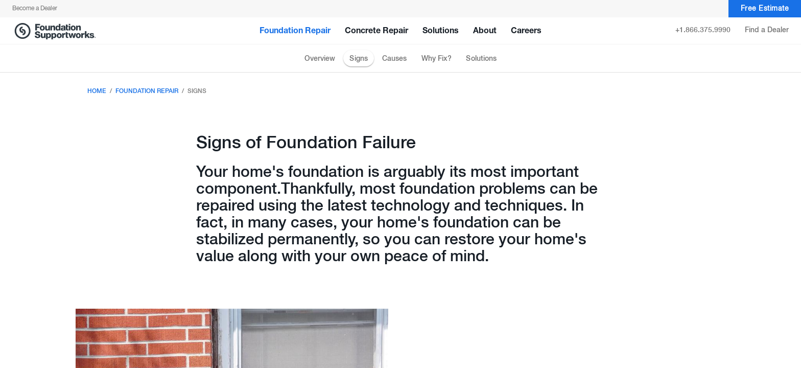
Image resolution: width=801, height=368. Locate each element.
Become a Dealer (34, 9)
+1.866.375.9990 (703, 30)
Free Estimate (765, 9)
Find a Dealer (767, 30)
